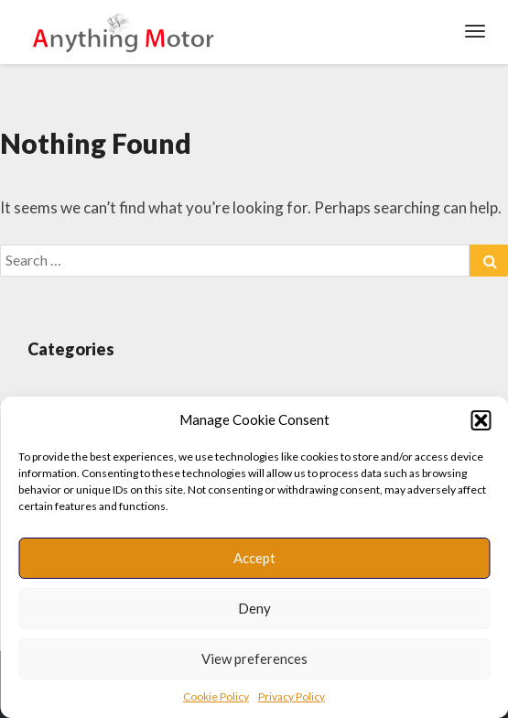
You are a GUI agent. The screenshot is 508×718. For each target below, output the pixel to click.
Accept (254, 557)
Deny (254, 608)
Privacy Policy (291, 696)
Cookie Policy (216, 696)
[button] (480, 420)
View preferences (254, 658)
